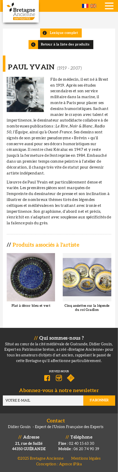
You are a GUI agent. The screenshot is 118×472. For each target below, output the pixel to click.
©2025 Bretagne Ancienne (40, 458)
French (85, 6)
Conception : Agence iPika (59, 464)
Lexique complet (64, 33)
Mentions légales (86, 458)
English (93, 6)
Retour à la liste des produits (65, 44)
